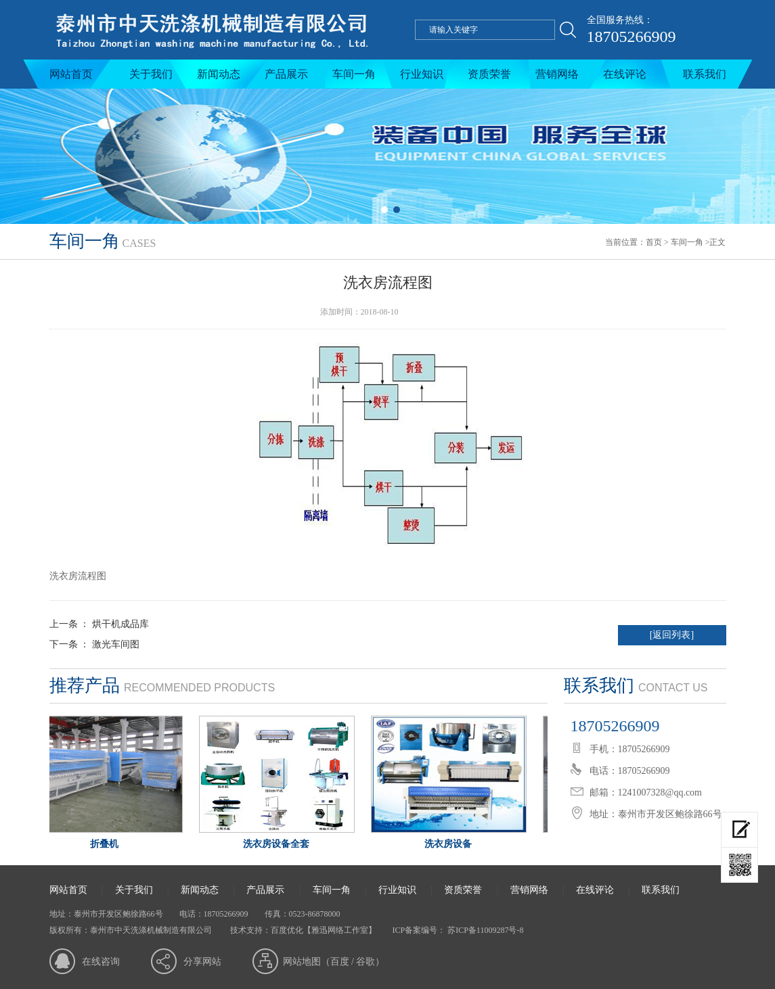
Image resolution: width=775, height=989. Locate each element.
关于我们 (151, 74)
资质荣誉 (489, 74)
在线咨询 (101, 962)
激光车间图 (115, 644)
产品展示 (286, 74)
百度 (339, 962)
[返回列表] (672, 635)
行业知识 (421, 74)
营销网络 (557, 74)
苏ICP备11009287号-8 (484, 930)
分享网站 (202, 962)
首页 (654, 242)
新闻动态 (218, 74)
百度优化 (287, 930)
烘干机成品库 (120, 624)
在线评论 (624, 74)
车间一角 (354, 74)
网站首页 (71, 74)
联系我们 (704, 74)
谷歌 (365, 962)
